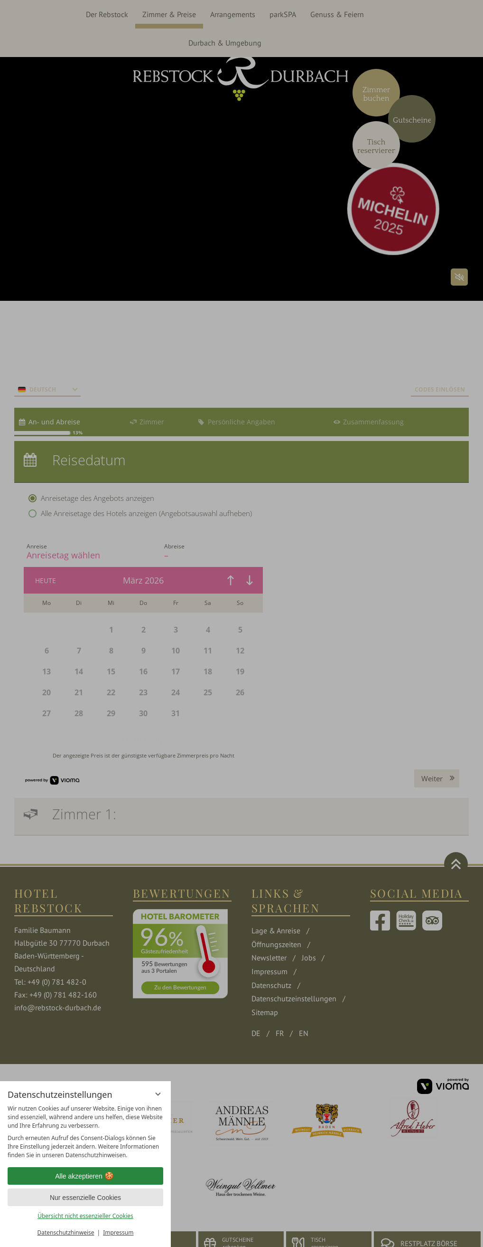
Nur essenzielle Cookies (85, 1197)
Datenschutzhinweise (65, 1232)
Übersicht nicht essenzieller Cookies (85, 1216)
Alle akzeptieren (85, 1176)
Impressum (118, 1232)
